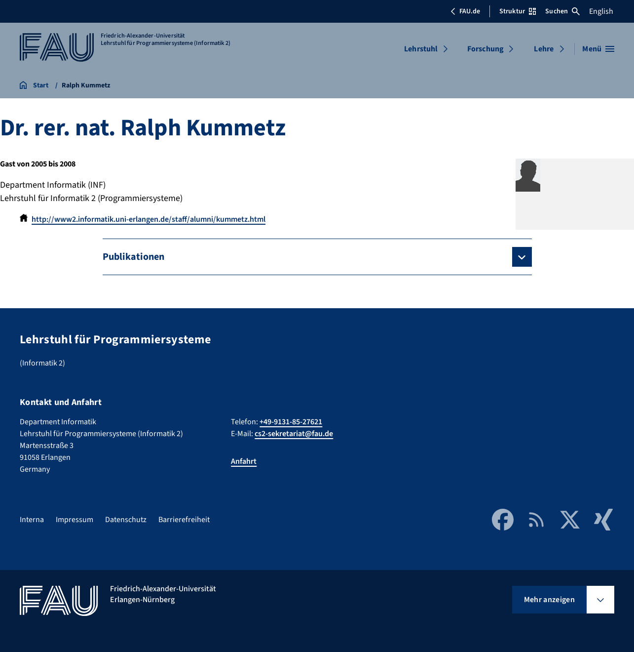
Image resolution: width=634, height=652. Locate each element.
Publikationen (133, 257)
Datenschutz (126, 519)
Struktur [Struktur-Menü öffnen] (517, 11)
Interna (32, 519)
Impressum (74, 519)
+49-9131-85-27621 (291, 421)
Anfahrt (244, 461)
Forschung (485, 48)
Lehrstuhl (421, 48)
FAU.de (465, 11)
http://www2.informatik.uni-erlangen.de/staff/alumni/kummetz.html (148, 219)
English (601, 11)
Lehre (544, 48)
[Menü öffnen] (598, 49)
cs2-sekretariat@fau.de (294, 433)
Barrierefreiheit (184, 519)
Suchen (562, 11)
